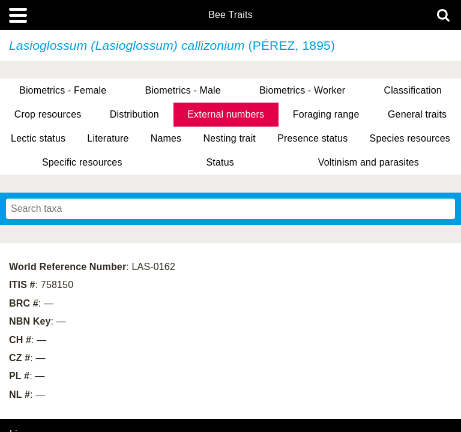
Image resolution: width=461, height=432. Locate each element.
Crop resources (48, 114)
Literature (107, 138)
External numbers (225, 114)
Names (166, 138)
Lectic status (38, 138)
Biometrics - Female (62, 90)
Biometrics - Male (183, 90)
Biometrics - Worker (302, 90)
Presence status (312, 138)
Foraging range (326, 114)
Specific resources (82, 162)
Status (220, 162)
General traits (417, 114)
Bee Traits (230, 15)
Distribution (134, 114)
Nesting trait (229, 138)
